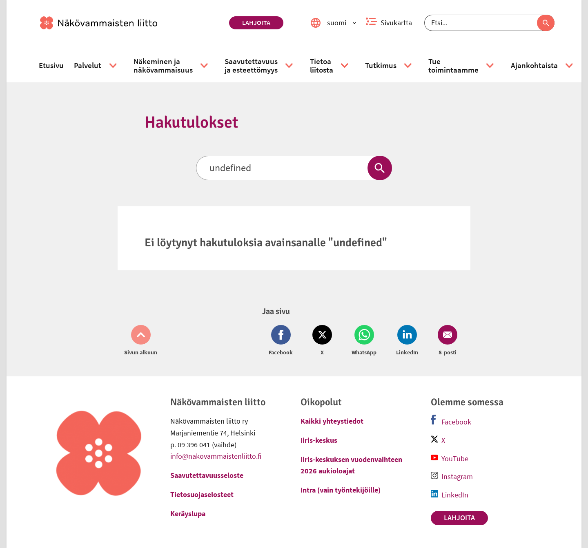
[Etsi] (489, 23)
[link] (131, 23)
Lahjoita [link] (256, 22)
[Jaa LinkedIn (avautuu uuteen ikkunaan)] (407, 341)
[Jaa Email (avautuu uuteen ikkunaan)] (445, 341)
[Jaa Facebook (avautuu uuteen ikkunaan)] (282, 341)
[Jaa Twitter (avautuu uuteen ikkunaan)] (322, 341)
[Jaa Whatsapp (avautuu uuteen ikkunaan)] (364, 341)
